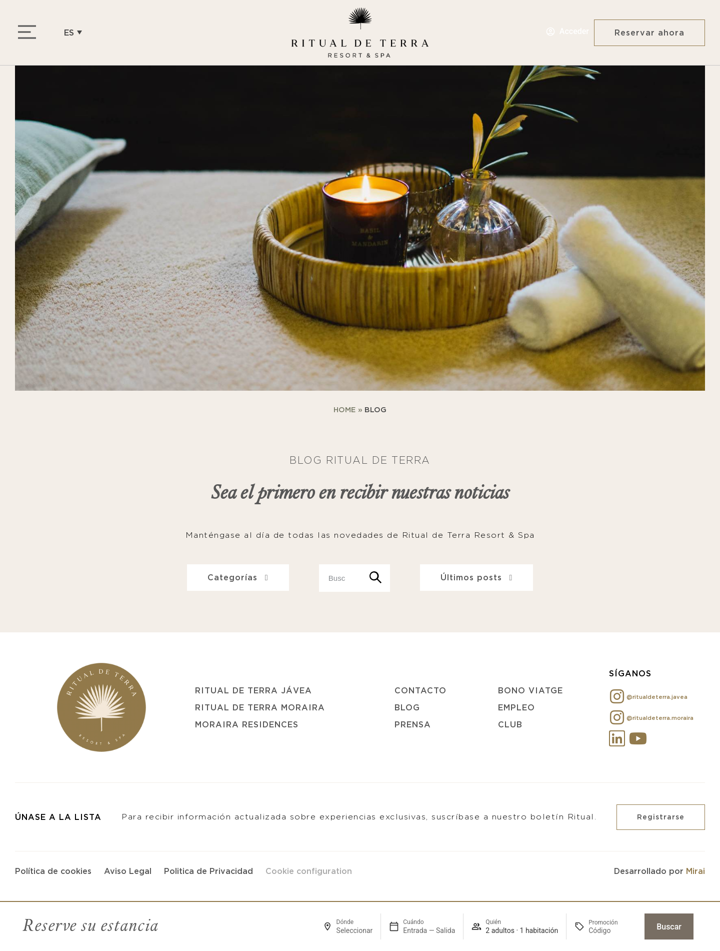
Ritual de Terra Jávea (253, 690)
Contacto (420, 690)
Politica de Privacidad (208, 870)
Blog (407, 707)
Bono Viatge (530, 690)
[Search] (376, 578)
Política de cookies (53, 870)
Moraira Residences (246, 724)
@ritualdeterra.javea (657, 697)
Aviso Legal (128, 870)
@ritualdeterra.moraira (660, 718)
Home (345, 410)
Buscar (669, 926)
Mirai (695, 870)
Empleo (516, 707)
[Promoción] (612, 930)
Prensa (412, 724)
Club (510, 724)
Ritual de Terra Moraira (260, 707)
